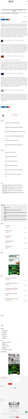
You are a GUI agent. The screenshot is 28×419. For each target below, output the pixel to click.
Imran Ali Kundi (14, 114)
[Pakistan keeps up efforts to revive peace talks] (3, 166)
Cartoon (2, 325)
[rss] (17, 388)
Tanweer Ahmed (8, 284)
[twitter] (3, 19)
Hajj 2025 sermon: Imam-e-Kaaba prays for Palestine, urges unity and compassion (15, 219)
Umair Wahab (7, 279)
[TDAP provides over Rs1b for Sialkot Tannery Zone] (3, 141)
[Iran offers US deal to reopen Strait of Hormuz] (3, 162)
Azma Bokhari (7, 242)
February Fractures (6, 207)
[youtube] (15, 388)
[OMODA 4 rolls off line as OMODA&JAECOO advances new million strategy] (3, 132)
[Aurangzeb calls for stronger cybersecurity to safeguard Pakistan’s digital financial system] (3, 128)
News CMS (13, 417)
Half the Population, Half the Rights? (7, 349)
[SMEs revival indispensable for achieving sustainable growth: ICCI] (3, 146)
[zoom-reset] (24, 21)
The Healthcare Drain (5, 330)
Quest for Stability (4, 332)
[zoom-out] (23, 21)
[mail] (9, 19)
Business (2, 17)
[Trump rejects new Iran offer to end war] (3, 153)
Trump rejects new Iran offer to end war (10, 152)
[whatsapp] (7, 19)
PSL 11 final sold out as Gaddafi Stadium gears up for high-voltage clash (13, 73)
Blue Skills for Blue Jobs (8, 230)
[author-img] (3, 227)
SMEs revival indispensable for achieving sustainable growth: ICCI (14, 144)
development (10, 104)
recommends (6, 104)
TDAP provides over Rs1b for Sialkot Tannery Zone (12, 140)
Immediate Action (4, 347)
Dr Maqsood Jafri (8, 247)
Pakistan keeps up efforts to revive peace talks (11, 165)
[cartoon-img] (7, 320)
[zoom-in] (26, 21)
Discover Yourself (7, 225)
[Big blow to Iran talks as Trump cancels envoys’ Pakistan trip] (3, 175)
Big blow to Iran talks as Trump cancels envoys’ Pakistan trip (13, 174)
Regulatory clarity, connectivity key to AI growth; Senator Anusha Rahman (12, 190)
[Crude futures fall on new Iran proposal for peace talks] (3, 124)
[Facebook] (1, 19)
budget (14, 104)
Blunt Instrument (4, 334)
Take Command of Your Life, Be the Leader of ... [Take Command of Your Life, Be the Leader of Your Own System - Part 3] (11, 298)
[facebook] (11, 388)
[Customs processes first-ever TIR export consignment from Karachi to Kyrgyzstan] (3, 137)
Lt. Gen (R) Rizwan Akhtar (9, 300)
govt (3, 104)
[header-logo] (10, 1)
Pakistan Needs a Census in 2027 (6, 342)
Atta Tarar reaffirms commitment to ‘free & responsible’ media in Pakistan (14, 40)
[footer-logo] (14, 404)
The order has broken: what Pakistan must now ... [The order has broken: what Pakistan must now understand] (12, 283)
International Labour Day (8, 246)
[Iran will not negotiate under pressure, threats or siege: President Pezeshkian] (3, 171)
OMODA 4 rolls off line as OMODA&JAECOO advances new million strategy (15, 131)
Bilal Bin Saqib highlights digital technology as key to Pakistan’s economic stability (13, 192)
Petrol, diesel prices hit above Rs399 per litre (11, 156)
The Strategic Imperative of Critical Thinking (11, 288)
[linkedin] (5, 19)
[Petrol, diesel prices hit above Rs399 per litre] (3, 157)
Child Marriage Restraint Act (9, 241)
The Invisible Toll (4, 336)
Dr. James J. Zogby (8, 237)
